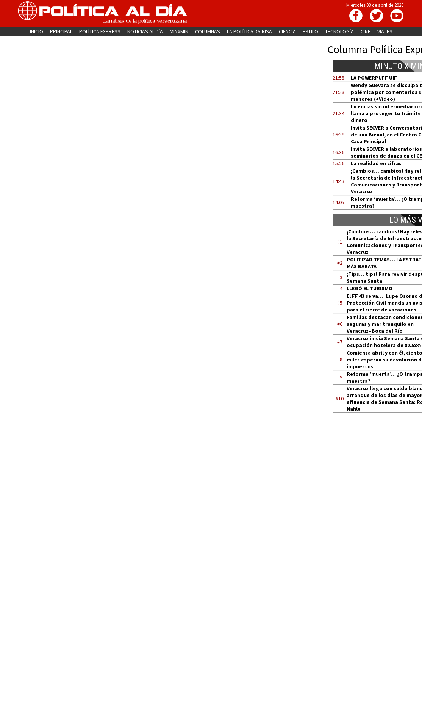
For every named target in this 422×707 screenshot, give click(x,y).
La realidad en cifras (376, 163)
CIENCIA (287, 31)
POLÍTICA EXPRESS (99, 31)
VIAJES (384, 31)
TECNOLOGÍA (339, 31)
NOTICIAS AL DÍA (145, 31)
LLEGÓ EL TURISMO (369, 288)
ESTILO (310, 31)
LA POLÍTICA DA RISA (249, 31)
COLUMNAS (207, 31)
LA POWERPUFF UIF (374, 77)
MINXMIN (179, 31)
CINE (365, 31)
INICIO (36, 31)
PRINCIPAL (61, 31)
